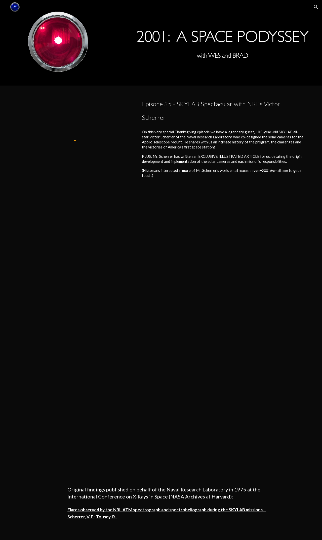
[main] (223, 109)
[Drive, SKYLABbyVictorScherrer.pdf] (173, 342)
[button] (316, 7)
